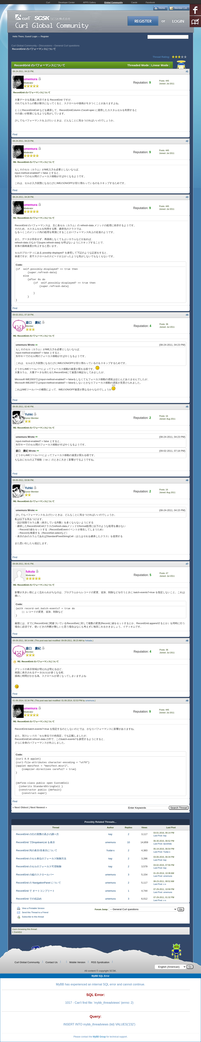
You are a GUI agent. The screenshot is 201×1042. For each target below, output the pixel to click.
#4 (187, 315)
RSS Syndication (100, 962)
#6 (187, 480)
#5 (187, 406)
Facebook (150, 2)
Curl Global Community (24, 45)
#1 (187, 71)
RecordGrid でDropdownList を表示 (35, 842)
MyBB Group (99, 1036)
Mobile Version (77, 962)
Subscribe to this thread (33, 917)
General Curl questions (66, 45)
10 (128, 842)
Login (34, 36)
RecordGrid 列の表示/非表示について (36, 850)
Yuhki (29, 414)
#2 (187, 141)
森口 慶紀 (33, 322)
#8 (187, 640)
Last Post (157, 835)
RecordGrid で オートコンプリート (35, 890)
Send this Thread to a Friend (35, 912)
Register (45, 36)
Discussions (45, 45)
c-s (164, 884)
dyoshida (167, 844)
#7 (187, 564)
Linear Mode (159, 65)
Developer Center (66, 2)
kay (110, 834)
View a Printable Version (33, 908)
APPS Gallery (89, 2)
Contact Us (52, 962)
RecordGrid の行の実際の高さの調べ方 (37, 834)
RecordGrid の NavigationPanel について (38, 882)
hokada (88, 640)
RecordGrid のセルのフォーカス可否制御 (38, 866)
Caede (134, 2)
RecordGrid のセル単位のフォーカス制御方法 (41, 858)
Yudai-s (110, 850)
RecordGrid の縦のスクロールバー (35, 874)
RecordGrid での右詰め (29, 898)
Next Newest (37, 807)
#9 (187, 700)
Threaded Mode (138, 65)
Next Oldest (21, 807)
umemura (90, 700)
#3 (187, 197)
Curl (48, 2)
